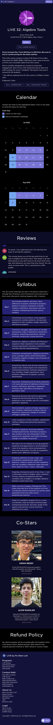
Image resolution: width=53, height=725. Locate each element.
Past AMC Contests (8, 675)
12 (19, 150)
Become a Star (7, 701)
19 (19, 157)
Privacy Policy (7, 710)
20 (26, 157)
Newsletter (6, 698)
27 (26, 164)
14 (33, 150)
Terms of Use (6, 708)
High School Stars (8, 666)
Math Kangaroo (7, 684)
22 (40, 157)
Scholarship (6, 668)
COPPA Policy (7, 712)
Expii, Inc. (18, 716)
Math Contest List (8, 678)
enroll (26, 42)
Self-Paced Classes (8, 665)
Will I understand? (14, 85)
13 (26, 150)
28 (33, 164)
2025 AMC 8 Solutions (9, 682)
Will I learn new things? (36, 85)
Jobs (4, 700)
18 (12, 157)
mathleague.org (7, 686)
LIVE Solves (6, 677)
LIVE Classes (6, 663)
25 (12, 164)
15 (40, 150)
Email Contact (7, 694)
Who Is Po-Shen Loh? (9, 692)
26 (19, 164)
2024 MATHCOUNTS (9, 680)
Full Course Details (26, 47)
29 (40, 164)
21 (33, 157)
